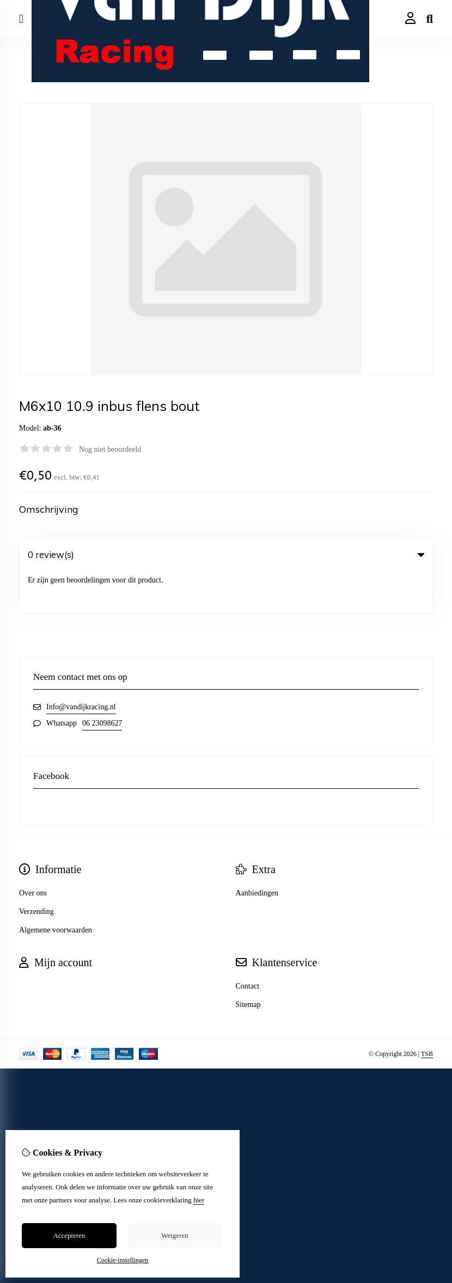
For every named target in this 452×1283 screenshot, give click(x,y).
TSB (427, 1012)
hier (198, 1200)
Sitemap (248, 963)
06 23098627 (102, 682)
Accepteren (69, 1235)
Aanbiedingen (257, 852)
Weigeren (174, 1235)
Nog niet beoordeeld (110, 449)
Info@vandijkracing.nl (81, 665)
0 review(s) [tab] (226, 554)
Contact (248, 945)
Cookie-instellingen (123, 1260)
